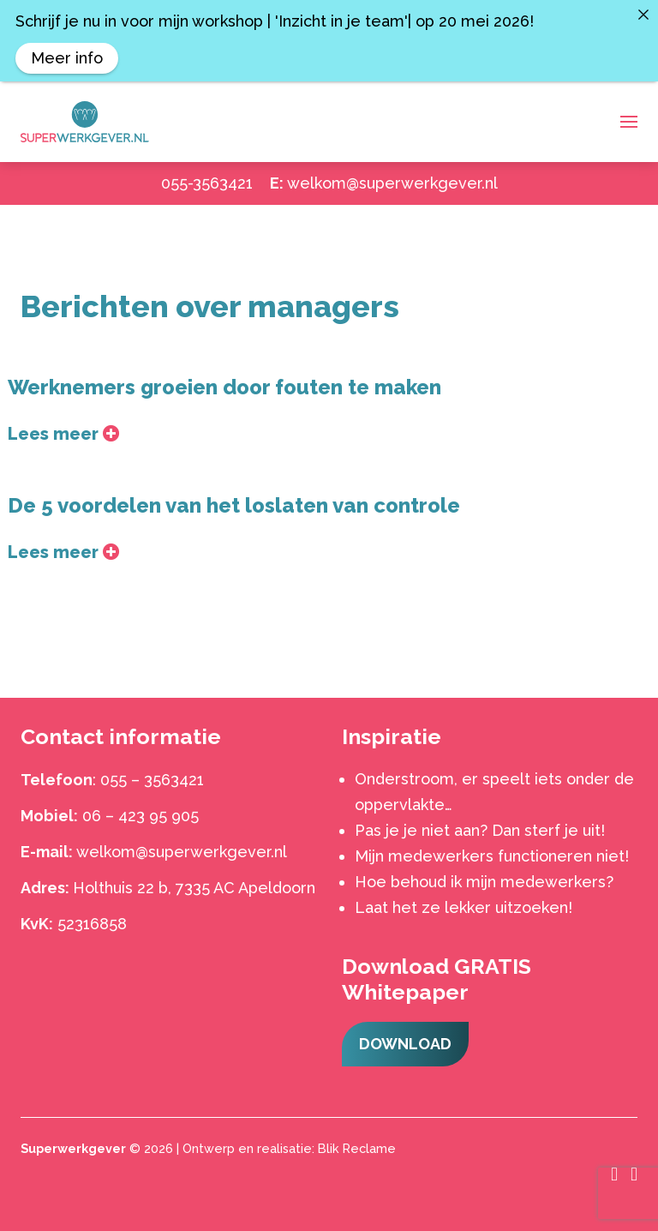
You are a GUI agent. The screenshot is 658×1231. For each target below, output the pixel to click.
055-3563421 (207, 183)
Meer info (67, 58)
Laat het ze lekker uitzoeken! (463, 907)
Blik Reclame (357, 1148)
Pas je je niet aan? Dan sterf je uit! (480, 830)
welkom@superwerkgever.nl (392, 183)
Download (405, 1044)
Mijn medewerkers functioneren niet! (492, 856)
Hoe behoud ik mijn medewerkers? (484, 882)
